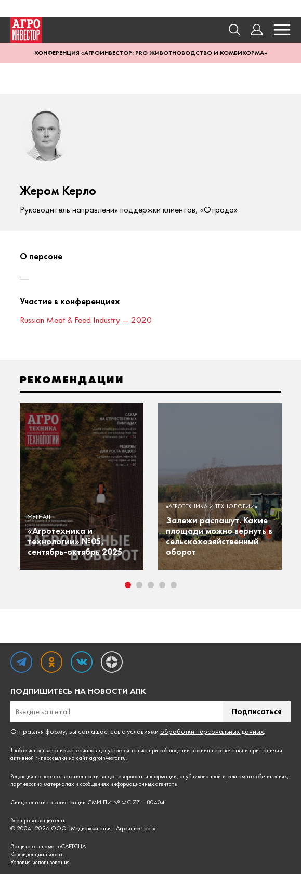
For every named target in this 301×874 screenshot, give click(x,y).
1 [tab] (128, 585)
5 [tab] (174, 585)
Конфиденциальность (36, 854)
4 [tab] (162, 585)
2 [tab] (139, 585)
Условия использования (40, 862)
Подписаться (257, 711)
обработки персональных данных (212, 731)
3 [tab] (151, 585)
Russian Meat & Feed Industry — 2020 (86, 320)
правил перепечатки (217, 750)
